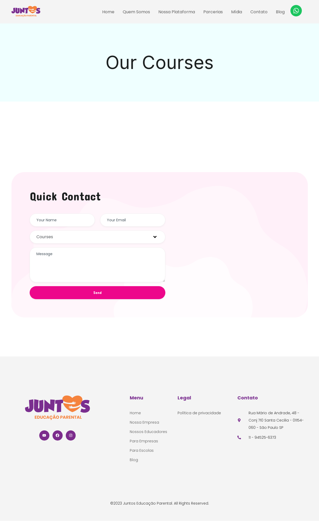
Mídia (236, 12)
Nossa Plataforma (176, 12)
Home (108, 12)
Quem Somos (136, 12)
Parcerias (213, 12)
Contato (259, 12)
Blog (280, 12)
